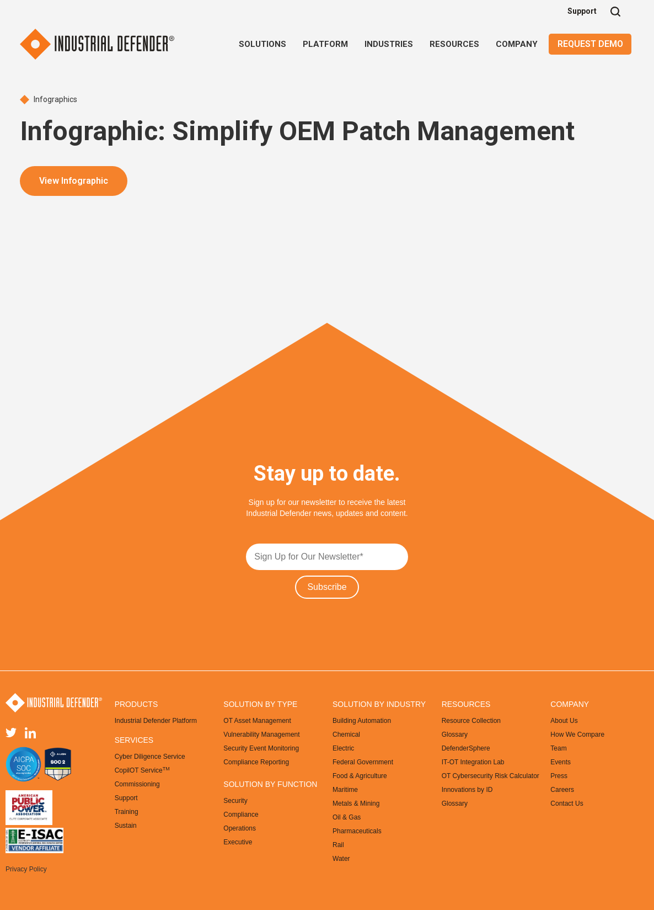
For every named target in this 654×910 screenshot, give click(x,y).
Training (126, 812)
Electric (343, 748)
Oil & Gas (347, 817)
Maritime (345, 790)
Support (582, 11)
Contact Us (566, 803)
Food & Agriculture (360, 776)
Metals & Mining (356, 803)
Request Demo (590, 44)
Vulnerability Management (261, 734)
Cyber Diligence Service (150, 756)
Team (558, 748)
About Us (563, 721)
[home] (97, 44)
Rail (338, 845)
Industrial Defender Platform (156, 721)
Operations (239, 828)
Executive (237, 842)
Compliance (240, 814)
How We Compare (577, 734)
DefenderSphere (466, 748)
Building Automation (362, 721)
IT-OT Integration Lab (473, 762)
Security (235, 801)
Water (341, 859)
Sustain (126, 825)
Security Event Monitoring (261, 748)
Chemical (346, 734)
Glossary (455, 734)
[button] (262, 44)
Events (560, 762)
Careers (562, 790)
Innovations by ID (467, 790)
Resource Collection (471, 721)
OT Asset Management (257, 721)
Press (558, 776)
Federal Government (363, 762)
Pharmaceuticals (357, 831)
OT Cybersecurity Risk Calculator (490, 776)
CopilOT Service (142, 770)
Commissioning (137, 784)
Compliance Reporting (256, 762)
